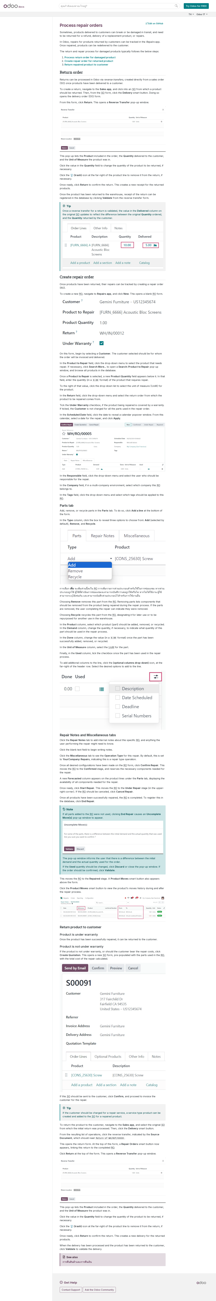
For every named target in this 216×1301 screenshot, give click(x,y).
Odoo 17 (201, 14)
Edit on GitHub (154, 23)
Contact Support (71, 1289)
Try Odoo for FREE (196, 5)
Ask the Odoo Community (99, 1289)
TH (190, 14)
